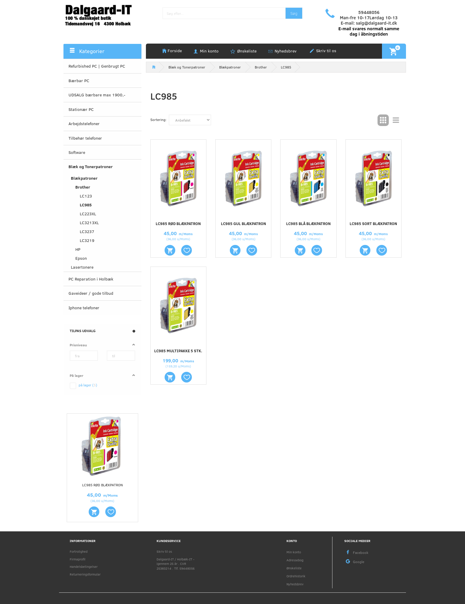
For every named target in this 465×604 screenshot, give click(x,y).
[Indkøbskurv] (394, 51)
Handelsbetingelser (84, 566)
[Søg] (293, 13)
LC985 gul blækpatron (243, 223)
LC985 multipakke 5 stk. (178, 350)
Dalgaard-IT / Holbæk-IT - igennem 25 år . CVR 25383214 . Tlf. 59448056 (176, 563)
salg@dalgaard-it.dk (376, 23)
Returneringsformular (85, 574)
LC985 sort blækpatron (373, 223)
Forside (175, 50)
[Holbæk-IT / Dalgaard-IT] (102, 14)
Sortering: (158, 119)
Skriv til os (325, 50)
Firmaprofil (77, 559)
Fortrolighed (78, 551)
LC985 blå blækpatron (308, 223)
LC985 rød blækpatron (102, 484)
